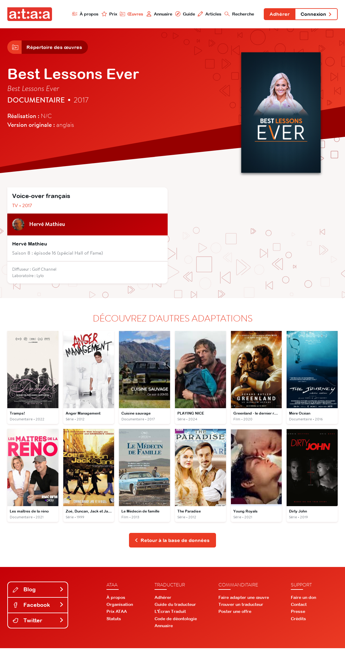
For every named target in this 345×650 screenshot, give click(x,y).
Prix (107, 14)
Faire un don (303, 598)
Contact (299, 606)
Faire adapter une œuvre (243, 598)
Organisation (119, 606)
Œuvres (129, 14)
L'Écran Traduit (170, 613)
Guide (183, 14)
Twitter (38, 622)
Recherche (238, 14)
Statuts (113, 620)
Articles (208, 14)
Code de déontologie (176, 620)
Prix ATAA (116, 613)
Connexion (316, 14)
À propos (83, 14)
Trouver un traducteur (240, 606)
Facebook (38, 606)
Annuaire (157, 14)
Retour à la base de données (172, 541)
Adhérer (278, 14)
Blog (38, 591)
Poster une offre (234, 613)
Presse (298, 613)
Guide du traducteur (175, 606)
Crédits (298, 620)
